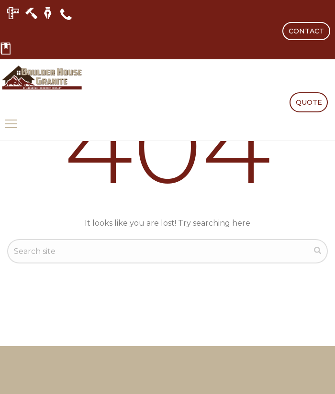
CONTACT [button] (306, 31)
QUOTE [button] (309, 102)
